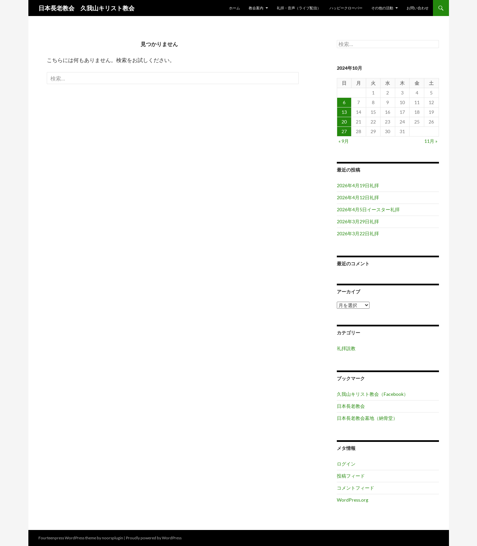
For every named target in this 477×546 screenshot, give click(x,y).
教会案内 (256, 8)
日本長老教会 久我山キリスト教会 (86, 8)
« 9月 (343, 141)
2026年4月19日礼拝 (358, 185)
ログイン (346, 464)
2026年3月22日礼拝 (358, 233)
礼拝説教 (346, 348)
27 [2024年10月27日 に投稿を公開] (344, 131)
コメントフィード (355, 488)
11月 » (430, 141)
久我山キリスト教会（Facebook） (372, 394)
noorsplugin (112, 537)
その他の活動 (382, 8)
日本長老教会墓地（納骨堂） (367, 418)
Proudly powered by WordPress (154, 537)
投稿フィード (351, 476)
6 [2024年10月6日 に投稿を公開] (344, 102)
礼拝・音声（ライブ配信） (299, 8)
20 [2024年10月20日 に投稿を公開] (344, 121)
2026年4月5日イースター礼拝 (368, 209)
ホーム (234, 8)
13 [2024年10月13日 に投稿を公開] (344, 112)
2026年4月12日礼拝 (358, 197)
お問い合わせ (418, 8)
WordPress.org (352, 500)
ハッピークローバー (346, 8)
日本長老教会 (351, 406)
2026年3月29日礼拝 (358, 221)
